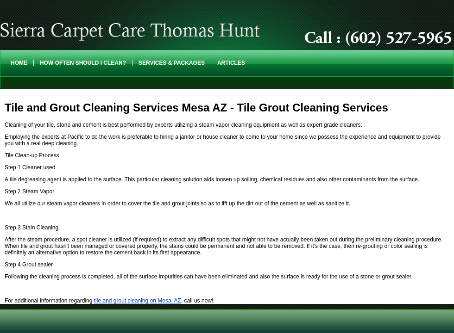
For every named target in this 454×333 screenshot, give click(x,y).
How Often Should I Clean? (83, 63)
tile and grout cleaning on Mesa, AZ (137, 300)
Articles (231, 63)
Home (19, 63)
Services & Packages (172, 63)
